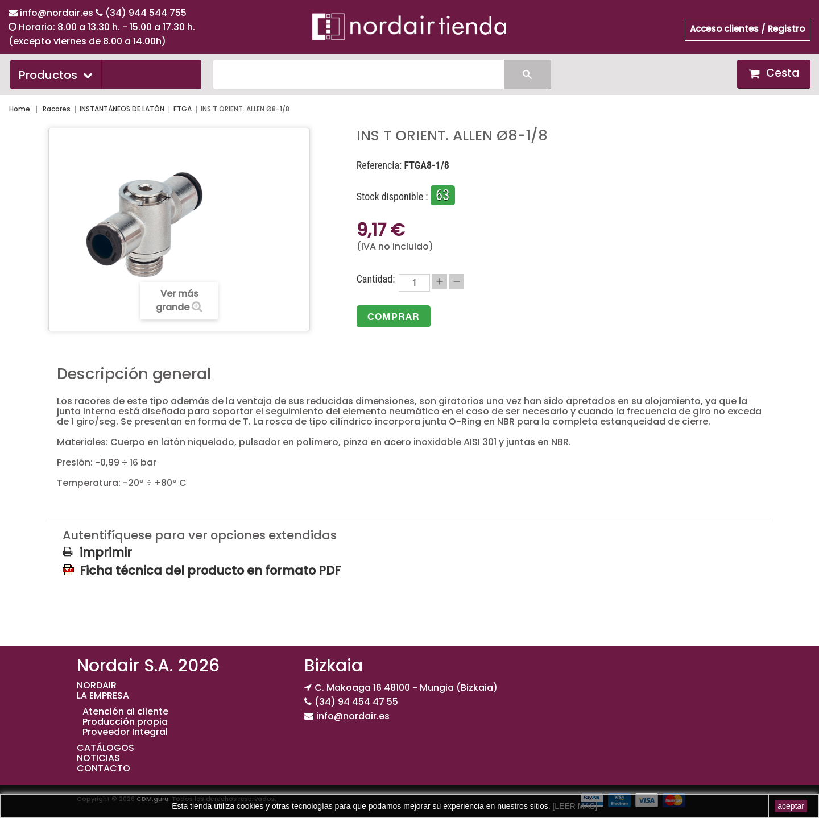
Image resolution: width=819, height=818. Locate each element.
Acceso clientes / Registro (747, 29)
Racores (57, 109)
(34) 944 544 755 (146, 12)
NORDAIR (97, 685)
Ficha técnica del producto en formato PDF (210, 570)
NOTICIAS (98, 758)
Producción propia (125, 721)
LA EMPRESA (103, 695)
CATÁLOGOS (105, 747)
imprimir (106, 552)
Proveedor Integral (125, 731)
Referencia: (379, 165)
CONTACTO (103, 768)
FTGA (182, 109)
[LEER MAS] (574, 806)
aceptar (790, 806)
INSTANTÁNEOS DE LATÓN (122, 109)
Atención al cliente (125, 711)
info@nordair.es (58, 12)
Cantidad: (376, 279)
